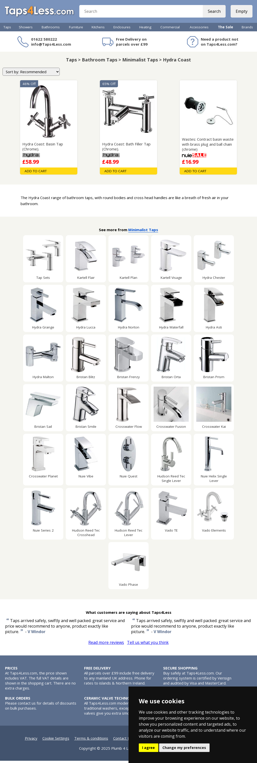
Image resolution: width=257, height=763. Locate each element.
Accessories (199, 29)
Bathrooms (51, 29)
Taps (7, 29)
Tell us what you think (148, 644)
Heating (145, 29)
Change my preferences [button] (184, 747)
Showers (26, 29)
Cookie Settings (55, 740)
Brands (247, 29)
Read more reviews (106, 644)
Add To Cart (36, 173)
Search (213, 12)
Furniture (76, 29)
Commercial (170, 29)
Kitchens (98, 29)
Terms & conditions (91, 740)
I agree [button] (148, 747)
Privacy (31, 740)
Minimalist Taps (143, 231)
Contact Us (122, 740)
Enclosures (122, 29)
